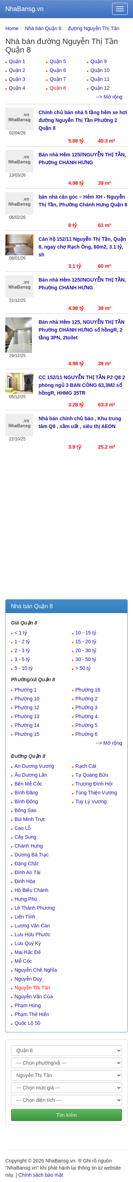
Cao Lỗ (23, 828)
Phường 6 (87, 734)
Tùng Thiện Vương (96, 792)
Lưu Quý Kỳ (28, 943)
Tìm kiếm (66, 1115)
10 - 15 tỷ (86, 633)
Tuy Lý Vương (91, 801)
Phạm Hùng (28, 1005)
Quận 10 (100, 70)
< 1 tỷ (21, 633)
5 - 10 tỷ (24, 668)
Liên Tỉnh (25, 917)
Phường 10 (27, 698)
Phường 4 (87, 716)
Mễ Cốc (23, 961)
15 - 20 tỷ (86, 641)
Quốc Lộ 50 (27, 1023)
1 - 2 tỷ (22, 641)
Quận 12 (100, 88)
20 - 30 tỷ (86, 650)
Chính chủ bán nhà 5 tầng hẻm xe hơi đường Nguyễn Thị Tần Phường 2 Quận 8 (83, 120)
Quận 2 (17, 70)
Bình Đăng (26, 792)
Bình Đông (26, 801)
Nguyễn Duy (28, 979)
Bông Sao (26, 810)
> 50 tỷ (83, 668)
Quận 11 (100, 79)
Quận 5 (58, 61)
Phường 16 (88, 690)
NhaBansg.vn (24, 8)
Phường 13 (27, 716)
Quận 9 (98, 61)
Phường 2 (87, 698)
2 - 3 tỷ (22, 650)
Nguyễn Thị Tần (32, 987)
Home (11, 28)
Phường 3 (87, 707)
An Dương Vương (34, 766)
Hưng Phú (26, 899)
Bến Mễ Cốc (28, 784)
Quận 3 (17, 79)
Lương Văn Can (32, 925)
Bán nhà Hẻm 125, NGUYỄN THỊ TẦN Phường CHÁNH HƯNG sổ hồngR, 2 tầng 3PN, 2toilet (81, 329)
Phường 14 (27, 725)
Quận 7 (58, 79)
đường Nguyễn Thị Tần (94, 28)
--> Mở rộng (109, 97)
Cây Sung (25, 837)
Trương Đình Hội (94, 784)
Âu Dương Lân (31, 775)
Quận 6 (58, 70)
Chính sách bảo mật (40, 1175)
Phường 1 (26, 690)
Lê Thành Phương (35, 908)
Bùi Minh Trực (30, 819)
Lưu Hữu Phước (32, 934)
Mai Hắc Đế (28, 952)
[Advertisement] (66, 529)
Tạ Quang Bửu (92, 775)
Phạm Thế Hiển (32, 1014)
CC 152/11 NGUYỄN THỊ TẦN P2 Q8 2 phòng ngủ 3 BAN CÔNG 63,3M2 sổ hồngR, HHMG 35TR (82, 385)
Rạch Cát (86, 766)
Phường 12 (27, 707)
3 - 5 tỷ (22, 659)
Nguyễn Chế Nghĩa (36, 970)
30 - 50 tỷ (86, 659)
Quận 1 (17, 61)
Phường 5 (87, 725)
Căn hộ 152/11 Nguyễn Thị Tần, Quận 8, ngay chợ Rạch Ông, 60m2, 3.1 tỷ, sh (82, 246)
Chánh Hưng (29, 846)
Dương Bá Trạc (32, 855)
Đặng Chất (26, 863)
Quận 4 (17, 88)
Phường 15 (27, 734)
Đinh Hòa (25, 881)
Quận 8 (58, 88)
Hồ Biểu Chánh (31, 890)
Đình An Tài (27, 872)
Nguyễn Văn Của (34, 996)
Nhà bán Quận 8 (43, 28)
